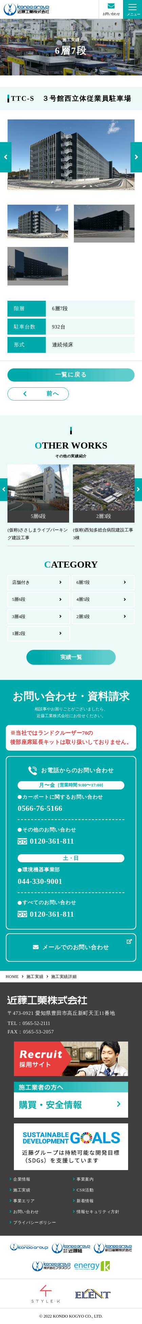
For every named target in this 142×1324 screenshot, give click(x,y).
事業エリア (22, 1201)
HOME (15, 977)
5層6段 (18, 599)
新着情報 (83, 1201)
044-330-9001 (40, 881)
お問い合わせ (24, 1211)
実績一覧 (71, 657)
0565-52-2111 (36, 1023)
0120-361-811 (46, 841)
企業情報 (20, 1179)
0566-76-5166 (40, 808)
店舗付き (21, 582)
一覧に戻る (71, 374)
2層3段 (82, 616)
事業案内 (83, 1179)
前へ (52, 393)
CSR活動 (83, 1190)
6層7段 (82, 582)
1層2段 (18, 633)
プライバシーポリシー (32, 1222)
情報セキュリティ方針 (96, 1211)
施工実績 (37, 977)
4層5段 (82, 599)
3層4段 (18, 616)
